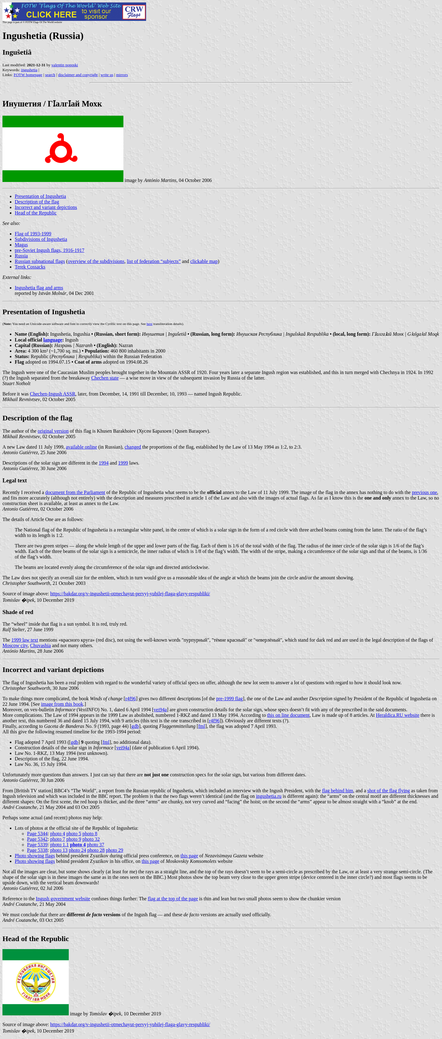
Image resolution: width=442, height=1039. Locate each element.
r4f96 (130, 698)
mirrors (122, 74)
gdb (135, 726)
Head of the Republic (35, 212)
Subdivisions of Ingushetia (41, 239)
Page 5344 (37, 833)
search (50, 74)
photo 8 (89, 833)
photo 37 (95, 844)
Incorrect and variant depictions (46, 207)
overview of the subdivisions (96, 261)
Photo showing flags (35, 855)
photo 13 (59, 850)
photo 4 (57, 833)
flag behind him (337, 790)
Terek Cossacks (30, 266)
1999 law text (24, 640)
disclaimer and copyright (78, 74)
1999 (123, 462)
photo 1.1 (59, 844)
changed (133, 447)
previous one (424, 492)
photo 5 (73, 833)
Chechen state (104, 377)
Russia (21, 255)
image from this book (62, 704)
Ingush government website (63, 898)
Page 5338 (37, 850)
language (52, 339)
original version (53, 431)
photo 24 (77, 850)
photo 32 (90, 839)
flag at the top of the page (173, 898)
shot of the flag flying (388, 790)
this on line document (288, 715)
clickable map (204, 261)
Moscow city (15, 645)
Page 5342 (37, 839)
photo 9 (73, 839)
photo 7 (57, 839)
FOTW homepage (28, 74)
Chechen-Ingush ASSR (52, 393)
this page (189, 855)
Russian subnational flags (40, 261)
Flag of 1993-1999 (33, 233)
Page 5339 (37, 844)
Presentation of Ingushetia (40, 196)
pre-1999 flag (229, 698)
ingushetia (29, 70)
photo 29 (114, 850)
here (150, 324)
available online (81, 447)
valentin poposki (65, 65)
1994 (104, 462)
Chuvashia (40, 645)
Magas (21, 244)
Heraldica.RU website (397, 715)
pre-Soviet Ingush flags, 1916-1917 (49, 250)
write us (107, 74)
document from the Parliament (75, 492)
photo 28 (95, 850)
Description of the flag (37, 201)
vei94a (160, 709)
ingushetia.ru (268, 796)
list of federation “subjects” (154, 261)
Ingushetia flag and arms (39, 287)
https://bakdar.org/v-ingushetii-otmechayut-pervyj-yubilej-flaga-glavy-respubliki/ (130, 593)
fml (201, 726)
